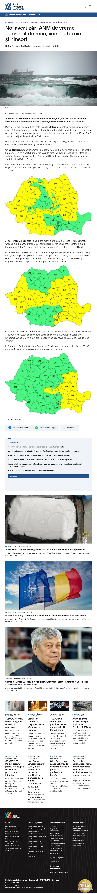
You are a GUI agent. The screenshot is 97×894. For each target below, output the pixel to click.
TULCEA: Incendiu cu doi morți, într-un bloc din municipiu (48, 471)
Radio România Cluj (33, 831)
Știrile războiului (54, 840)
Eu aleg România (55, 845)
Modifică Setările (12, 882)
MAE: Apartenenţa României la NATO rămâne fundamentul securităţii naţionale (48, 460)
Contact (55, 880)
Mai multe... (13, 476)
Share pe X (71, 428)
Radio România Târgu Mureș (36, 843)
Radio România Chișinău (12, 845)
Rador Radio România (56, 861)
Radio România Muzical (12, 836)
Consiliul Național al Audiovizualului (78, 844)
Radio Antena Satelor (11, 831)
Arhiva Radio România (56, 835)
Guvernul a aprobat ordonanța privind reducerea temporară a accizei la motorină (82, 771)
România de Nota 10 (56, 848)
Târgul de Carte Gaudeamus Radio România (58, 829)
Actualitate (24, 22)
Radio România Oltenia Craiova (37, 836)
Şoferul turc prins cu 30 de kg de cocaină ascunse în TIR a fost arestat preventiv (48, 455)
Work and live (54, 853)
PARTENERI (45, 880)
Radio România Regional (57, 843)
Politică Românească (56, 838)
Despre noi (33, 880)
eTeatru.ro (8, 850)
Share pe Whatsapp (48, 428)
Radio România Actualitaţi (13, 828)
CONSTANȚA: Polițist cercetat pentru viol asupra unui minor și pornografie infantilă (14, 774)
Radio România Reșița (34, 841)
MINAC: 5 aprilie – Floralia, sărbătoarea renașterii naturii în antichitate (48, 447)
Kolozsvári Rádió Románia (35, 851)
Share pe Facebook (20, 428)
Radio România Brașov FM (35, 826)
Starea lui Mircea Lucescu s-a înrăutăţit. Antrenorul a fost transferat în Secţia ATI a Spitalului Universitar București (48, 465)
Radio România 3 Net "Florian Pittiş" (11, 842)
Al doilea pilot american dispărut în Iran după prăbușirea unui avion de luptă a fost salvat (48, 451)
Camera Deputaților (78, 840)
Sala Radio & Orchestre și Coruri (59, 872)
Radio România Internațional (13, 838)
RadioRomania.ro (10, 826)
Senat (74, 838)
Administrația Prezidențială (80, 830)
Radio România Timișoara (35, 846)
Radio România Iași (33, 838)
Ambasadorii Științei (56, 850)
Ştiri (17, 22)
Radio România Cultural (12, 833)
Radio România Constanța (35, 833)
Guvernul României (78, 833)
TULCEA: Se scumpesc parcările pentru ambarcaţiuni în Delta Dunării (59, 725)
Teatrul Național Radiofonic (13, 848)
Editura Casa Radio (55, 833)
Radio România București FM (36, 828)
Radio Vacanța (32, 856)
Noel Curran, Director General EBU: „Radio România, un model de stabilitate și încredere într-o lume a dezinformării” (37, 778)
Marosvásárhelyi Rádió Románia (37, 853)
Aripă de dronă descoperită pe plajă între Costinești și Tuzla (82, 722)
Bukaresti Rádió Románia (35, 848)
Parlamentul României (79, 835)
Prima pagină (9, 22)
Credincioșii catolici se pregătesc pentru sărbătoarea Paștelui (37, 725)
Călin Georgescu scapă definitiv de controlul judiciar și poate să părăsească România (59, 772)
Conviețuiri (53, 826)
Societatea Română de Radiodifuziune (79, 827)
